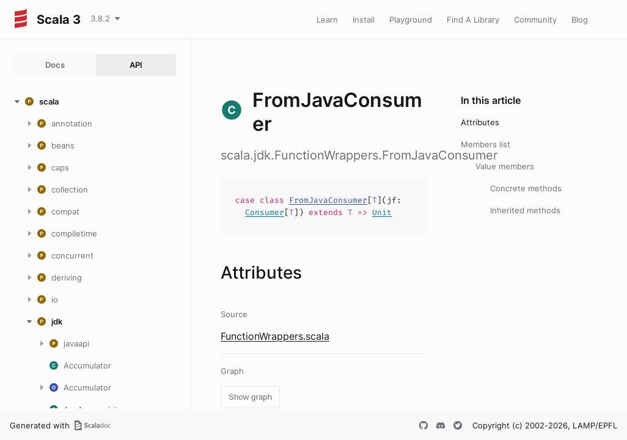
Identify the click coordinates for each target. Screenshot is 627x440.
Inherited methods (525, 210)
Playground (410, 19)
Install (364, 19)
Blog (579, 19)
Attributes (480, 122)
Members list (485, 144)
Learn (327, 19)
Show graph (250, 397)
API (136, 65)
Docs (55, 65)
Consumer (264, 212)
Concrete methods (526, 188)
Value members (504, 166)
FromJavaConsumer (328, 200)
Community (535, 19)
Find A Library (473, 19)
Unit (382, 212)
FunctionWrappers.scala (275, 336)
